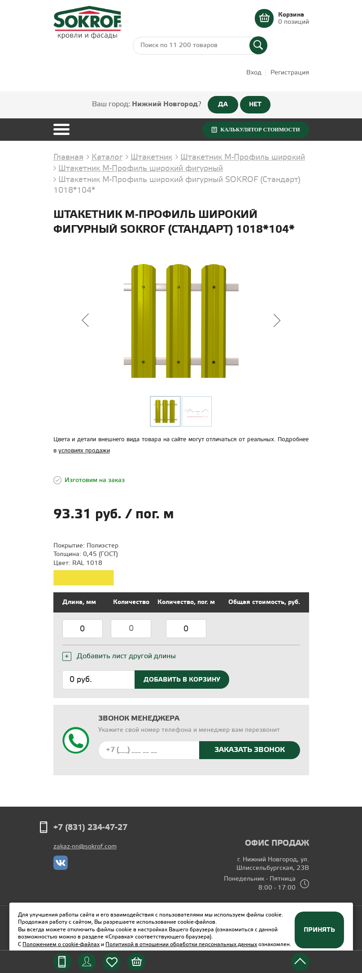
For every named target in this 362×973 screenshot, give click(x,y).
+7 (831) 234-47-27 (90, 828)
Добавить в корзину (182, 680)
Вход (254, 73)
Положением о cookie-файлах (61, 944)
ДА (223, 104)
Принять (319, 930)
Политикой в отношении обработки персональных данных (181, 944)
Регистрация (289, 73)
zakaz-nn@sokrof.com (85, 847)
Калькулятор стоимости (260, 129)
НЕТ (255, 104)
